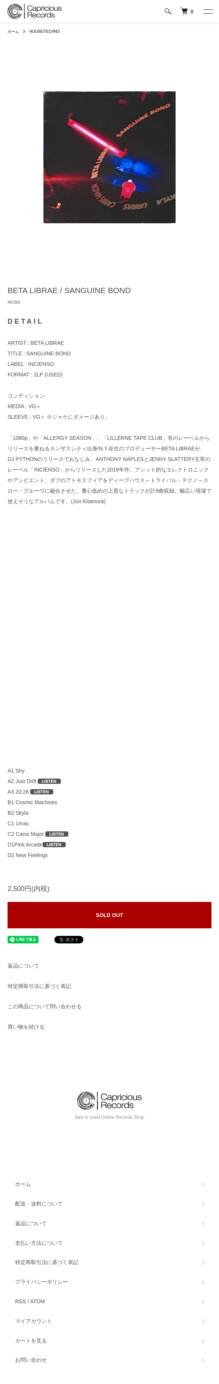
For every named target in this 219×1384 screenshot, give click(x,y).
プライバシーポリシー (41, 1282)
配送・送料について (39, 1204)
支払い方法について (39, 1243)
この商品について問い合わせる (45, 1006)
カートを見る (31, 1341)
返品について (23, 966)
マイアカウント (33, 1321)
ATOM (37, 1301)
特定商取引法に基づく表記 (39, 986)
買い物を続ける (26, 1027)
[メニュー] (207, 11)
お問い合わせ (31, 1360)
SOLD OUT (109, 915)
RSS (20, 1301)
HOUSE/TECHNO (44, 31)
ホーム (13, 31)
